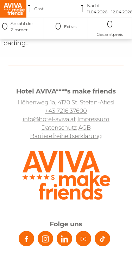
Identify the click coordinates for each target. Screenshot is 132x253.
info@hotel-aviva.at (49, 119)
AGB (84, 127)
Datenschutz (59, 127)
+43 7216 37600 (66, 111)
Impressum (93, 119)
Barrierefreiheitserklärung (66, 136)
